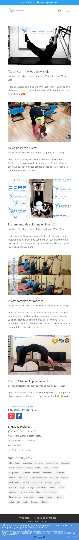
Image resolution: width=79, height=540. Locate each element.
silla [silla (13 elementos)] (18, 502)
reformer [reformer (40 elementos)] (59, 497)
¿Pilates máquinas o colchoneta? (24, 435)
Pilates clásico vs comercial (22, 440)
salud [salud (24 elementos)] (11, 502)
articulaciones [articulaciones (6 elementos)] (52, 463)
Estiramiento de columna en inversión (32, 224)
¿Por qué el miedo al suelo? (22, 431)
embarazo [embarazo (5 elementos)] (23, 477)
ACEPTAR (39, 537)
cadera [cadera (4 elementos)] (29, 467)
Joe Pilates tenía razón (19, 450)
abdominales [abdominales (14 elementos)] (14, 463)
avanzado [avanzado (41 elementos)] (65, 463)
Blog (10, 79)
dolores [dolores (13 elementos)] (12, 477)
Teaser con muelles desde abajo (29, 71)
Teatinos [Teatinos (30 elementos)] (34, 502)
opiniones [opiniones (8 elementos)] (13, 492)
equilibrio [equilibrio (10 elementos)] (54, 477)
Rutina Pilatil (14, 445)
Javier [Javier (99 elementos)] (57, 482)
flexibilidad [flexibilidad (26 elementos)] (37, 482)
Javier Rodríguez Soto (23, 76)
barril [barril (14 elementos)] (11, 467)
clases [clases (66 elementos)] (55, 467)
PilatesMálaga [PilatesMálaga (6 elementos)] (15, 497)
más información (70, 536)
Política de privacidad (45, 517)
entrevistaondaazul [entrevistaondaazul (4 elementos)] (38, 477)
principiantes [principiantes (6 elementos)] (29, 497)
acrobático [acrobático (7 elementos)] (27, 463)
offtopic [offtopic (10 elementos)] (61, 487)
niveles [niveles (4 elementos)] (52, 487)
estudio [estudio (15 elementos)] (26, 482)
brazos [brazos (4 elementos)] (20, 467)
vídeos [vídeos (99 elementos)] (44, 502)
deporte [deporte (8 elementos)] (36, 472)
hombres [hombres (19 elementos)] (48, 482)
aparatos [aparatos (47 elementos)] (39, 463)
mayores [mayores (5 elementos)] (13, 487)
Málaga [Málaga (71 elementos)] (31, 487)
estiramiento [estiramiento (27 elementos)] (14, 482)
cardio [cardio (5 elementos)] (47, 467)
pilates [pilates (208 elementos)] (38, 492)
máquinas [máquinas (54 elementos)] (41, 487)
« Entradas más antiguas (20, 406)
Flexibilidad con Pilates (23, 148)
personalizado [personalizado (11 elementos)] (27, 492)
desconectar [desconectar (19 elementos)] (48, 472)
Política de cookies (38, 521)
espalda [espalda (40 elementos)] (64, 477)
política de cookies (49, 533)
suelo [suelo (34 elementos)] (25, 502)
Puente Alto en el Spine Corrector (29, 381)
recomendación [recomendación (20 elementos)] (45, 497)
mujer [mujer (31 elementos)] (22, 487)
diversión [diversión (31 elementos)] (60, 472)
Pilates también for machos (25, 301)
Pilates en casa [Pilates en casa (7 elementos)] (50, 492)
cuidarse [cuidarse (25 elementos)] (26, 472)
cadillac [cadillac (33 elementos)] (38, 467)
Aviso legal (24, 517)
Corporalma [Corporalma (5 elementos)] (14, 472)
